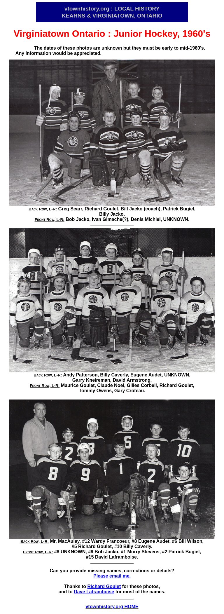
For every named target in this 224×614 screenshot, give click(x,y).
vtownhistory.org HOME (111, 606)
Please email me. (112, 575)
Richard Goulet (104, 586)
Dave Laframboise (94, 591)
